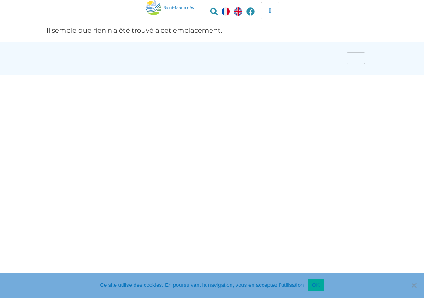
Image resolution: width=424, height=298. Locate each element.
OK (316, 285)
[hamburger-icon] (270, 10)
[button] (214, 12)
